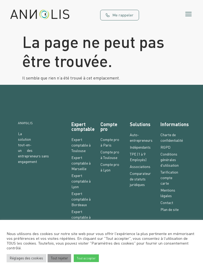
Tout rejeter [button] (59, 258)
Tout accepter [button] (86, 258)
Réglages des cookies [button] (26, 258)
